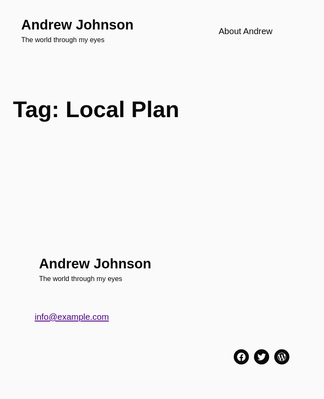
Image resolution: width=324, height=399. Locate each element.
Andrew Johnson (77, 24)
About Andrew (246, 31)
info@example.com (72, 316)
